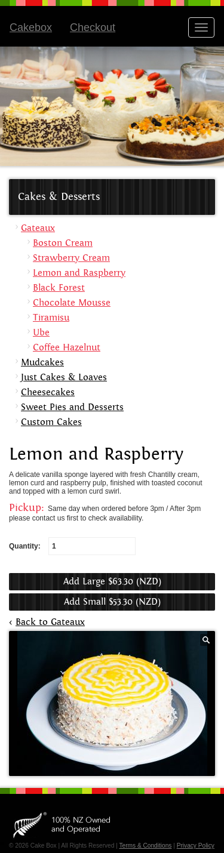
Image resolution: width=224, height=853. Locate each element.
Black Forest (59, 288)
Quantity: (72, 546)
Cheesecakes (48, 392)
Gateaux (38, 228)
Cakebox (31, 27)
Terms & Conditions (145, 845)
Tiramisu (51, 318)
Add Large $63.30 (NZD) (112, 581)
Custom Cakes (51, 422)
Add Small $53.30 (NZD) (112, 602)
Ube (41, 332)
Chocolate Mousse (72, 303)
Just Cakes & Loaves (64, 377)
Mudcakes (42, 362)
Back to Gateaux (50, 622)
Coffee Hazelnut (66, 347)
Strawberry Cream (71, 258)
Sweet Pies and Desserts (72, 407)
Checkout (92, 27)
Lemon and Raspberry (79, 273)
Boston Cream (63, 243)
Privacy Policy (195, 845)
